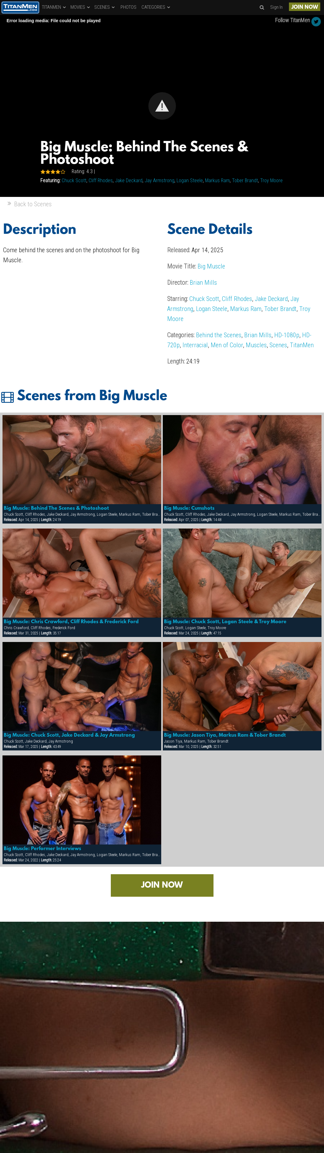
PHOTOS (128, 7)
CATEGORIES (156, 7)
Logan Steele (190, 180)
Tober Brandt (245, 180)
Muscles (256, 345)
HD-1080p (286, 335)
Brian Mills (203, 282)
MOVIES (80, 7)
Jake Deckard (128, 180)
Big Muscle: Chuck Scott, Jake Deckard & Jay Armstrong (69, 735)
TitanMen (302, 345)
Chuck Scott (74, 180)
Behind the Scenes (218, 335)
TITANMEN (54, 7)
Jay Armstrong (159, 180)
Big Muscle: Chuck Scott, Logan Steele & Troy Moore (225, 622)
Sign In (276, 7)
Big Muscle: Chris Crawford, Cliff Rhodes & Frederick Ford (71, 622)
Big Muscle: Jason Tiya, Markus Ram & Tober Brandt (225, 735)
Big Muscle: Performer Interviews (42, 849)
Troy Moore (271, 180)
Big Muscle (211, 266)
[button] (162, 106)
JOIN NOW (304, 7)
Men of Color (227, 345)
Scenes (278, 345)
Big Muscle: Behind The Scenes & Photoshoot (56, 508)
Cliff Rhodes (101, 180)
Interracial (195, 345)
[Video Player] (162, 106)
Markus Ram (217, 180)
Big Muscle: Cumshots (189, 508)
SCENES (105, 7)
